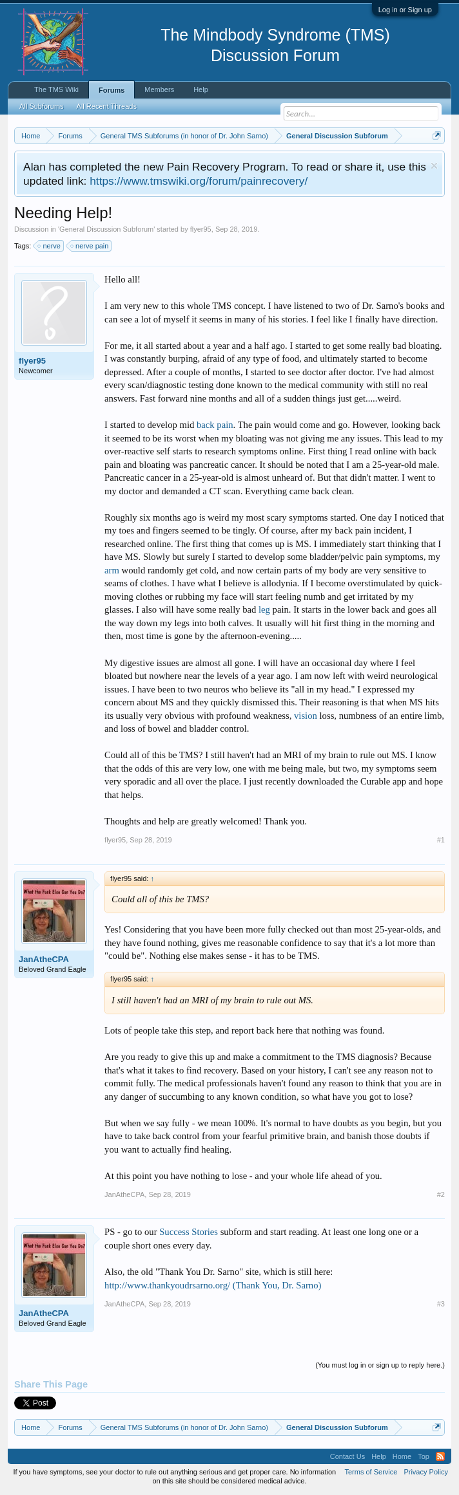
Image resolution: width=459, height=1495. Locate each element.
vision (305, 715)
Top (423, 1456)
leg (264, 609)
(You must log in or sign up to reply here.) (380, 1365)
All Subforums (41, 106)
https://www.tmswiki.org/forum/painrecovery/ (199, 180)
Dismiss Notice (434, 166)
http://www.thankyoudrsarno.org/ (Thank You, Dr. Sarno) (212, 1285)
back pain (215, 425)
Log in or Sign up (405, 10)
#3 (441, 1304)
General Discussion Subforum (106, 229)
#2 (441, 1194)
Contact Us (347, 1456)
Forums (111, 90)
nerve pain (90, 246)
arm (111, 570)
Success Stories (188, 1232)
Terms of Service (371, 1472)
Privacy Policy (425, 1472)
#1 (441, 840)
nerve (50, 246)
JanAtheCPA (44, 959)
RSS (440, 1456)
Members (159, 89)
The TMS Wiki (56, 89)
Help (200, 89)
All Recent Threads (107, 106)
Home (402, 1456)
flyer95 (200, 229)
